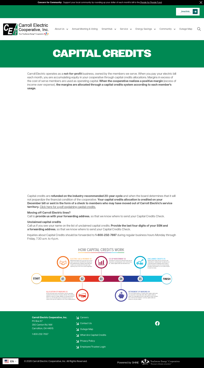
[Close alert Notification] (201, 2)
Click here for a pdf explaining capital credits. (68, 207)
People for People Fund (151, 3)
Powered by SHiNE (128, 362)
